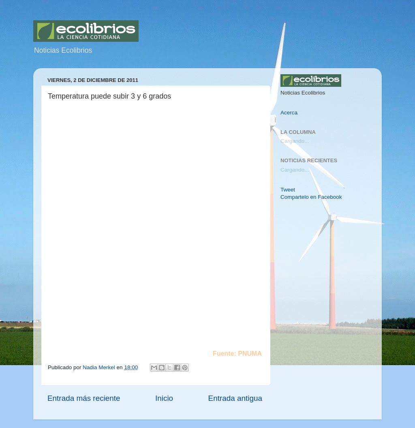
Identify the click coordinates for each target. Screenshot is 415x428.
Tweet (287, 190)
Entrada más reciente (83, 398)
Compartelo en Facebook (311, 197)
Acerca (288, 113)
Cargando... (294, 141)
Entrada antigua (235, 398)
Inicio (164, 398)
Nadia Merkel (99, 367)
